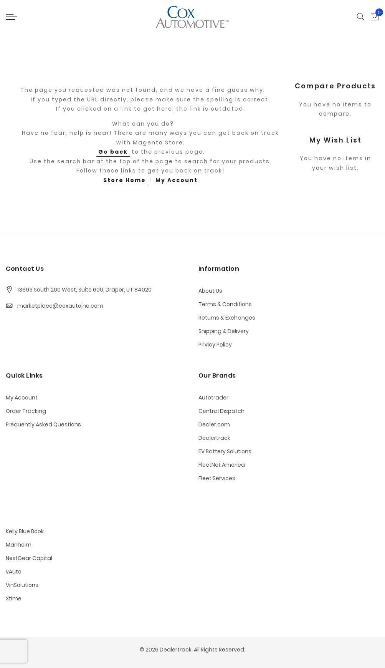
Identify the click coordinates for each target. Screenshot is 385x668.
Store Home (124, 180)
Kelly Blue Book (25, 531)
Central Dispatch (221, 411)
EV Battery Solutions (224, 451)
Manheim (18, 545)
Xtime (13, 598)
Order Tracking (26, 411)
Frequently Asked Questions (43, 424)
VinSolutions (22, 585)
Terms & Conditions (225, 304)
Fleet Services (216, 478)
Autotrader (213, 397)
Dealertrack (214, 438)
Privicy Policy (215, 344)
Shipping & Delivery (223, 331)
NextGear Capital (29, 558)
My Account (176, 180)
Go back (113, 152)
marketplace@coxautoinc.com (60, 306)
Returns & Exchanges (226, 318)
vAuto (13, 571)
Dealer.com (214, 424)
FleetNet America (221, 465)
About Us (210, 291)
